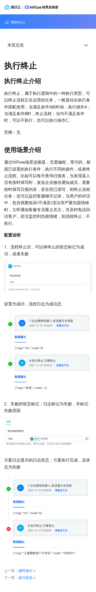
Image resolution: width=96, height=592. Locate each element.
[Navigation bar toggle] (14, 22)
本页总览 (15, 45)
